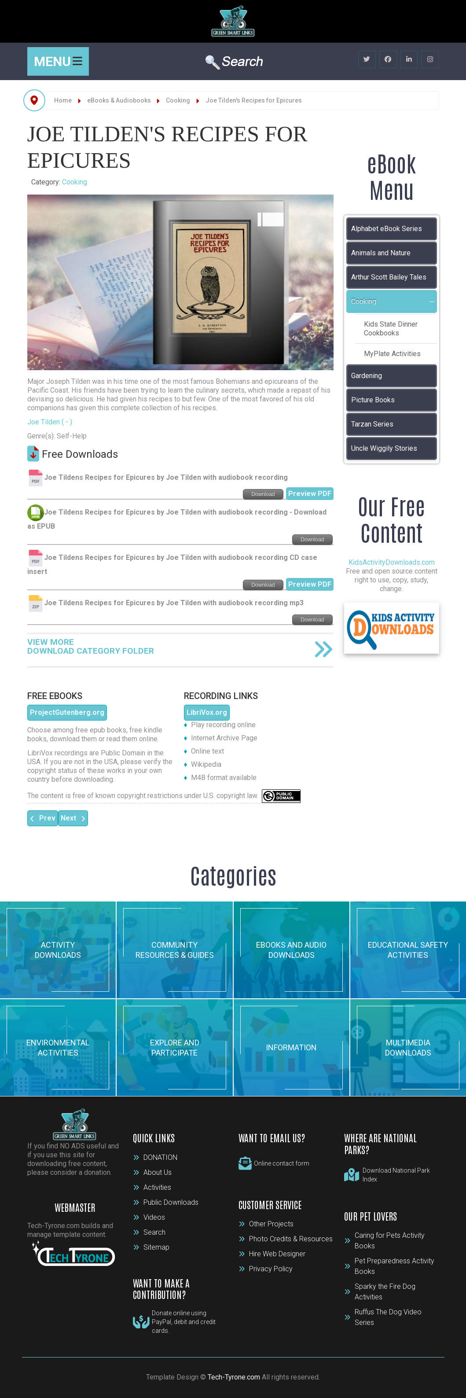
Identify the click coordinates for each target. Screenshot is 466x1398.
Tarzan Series (372, 424)
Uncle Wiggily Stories (384, 448)
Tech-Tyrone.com (234, 1377)
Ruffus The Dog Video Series (383, 1317)
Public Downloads (165, 1202)
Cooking (74, 182)
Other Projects (266, 1224)
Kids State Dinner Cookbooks (391, 328)
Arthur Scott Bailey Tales (388, 277)
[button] (432, 302)
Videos (149, 1217)
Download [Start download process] (263, 494)
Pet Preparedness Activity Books (389, 1266)
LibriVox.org (207, 712)
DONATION (155, 1157)
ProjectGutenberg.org (67, 712)
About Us (152, 1172)
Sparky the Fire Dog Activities (379, 1291)
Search (149, 1232)
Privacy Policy (266, 1269)
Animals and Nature (381, 253)
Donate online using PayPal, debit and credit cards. (184, 1322)
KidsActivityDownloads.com (392, 562)
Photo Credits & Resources (286, 1239)
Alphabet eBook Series (386, 228)
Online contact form (281, 1163)
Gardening (366, 376)
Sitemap (151, 1247)
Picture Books (373, 400)
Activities (152, 1187)
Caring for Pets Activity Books (384, 1240)
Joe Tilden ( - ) (49, 422)
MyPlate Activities (392, 354)
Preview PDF (309, 493)
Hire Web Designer (272, 1254)
